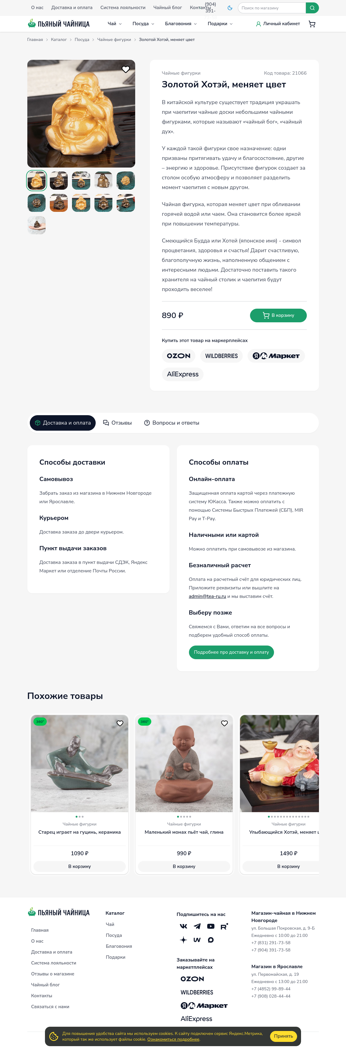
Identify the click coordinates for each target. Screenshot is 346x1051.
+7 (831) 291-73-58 (271, 943)
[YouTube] (211, 926)
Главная (40, 930)
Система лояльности (53, 963)
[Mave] (197, 940)
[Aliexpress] (183, 374)
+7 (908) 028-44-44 (271, 996)
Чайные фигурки (181, 73)
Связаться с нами (50, 1007)
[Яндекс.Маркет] (276, 356)
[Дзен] (183, 940)
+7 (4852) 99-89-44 (271, 989)
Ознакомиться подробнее (173, 1039)
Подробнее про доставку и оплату (231, 652)
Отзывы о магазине (52, 974)
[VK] (183, 926)
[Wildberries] (221, 356)
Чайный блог (45, 985)
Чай (115, 24)
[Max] (211, 940)
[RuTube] (224, 926)
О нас (37, 941)
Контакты (42, 996)
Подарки (220, 24)
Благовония (181, 24)
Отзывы (117, 422)
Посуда (144, 24)
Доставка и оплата (63, 422)
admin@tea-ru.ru (207, 596)
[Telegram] (197, 926)
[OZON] (178, 356)
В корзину (278, 315)
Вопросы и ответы (171, 422)
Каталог (115, 913)
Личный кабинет (277, 24)
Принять (283, 1036)
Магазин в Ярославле (277, 966)
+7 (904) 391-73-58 (271, 950)
